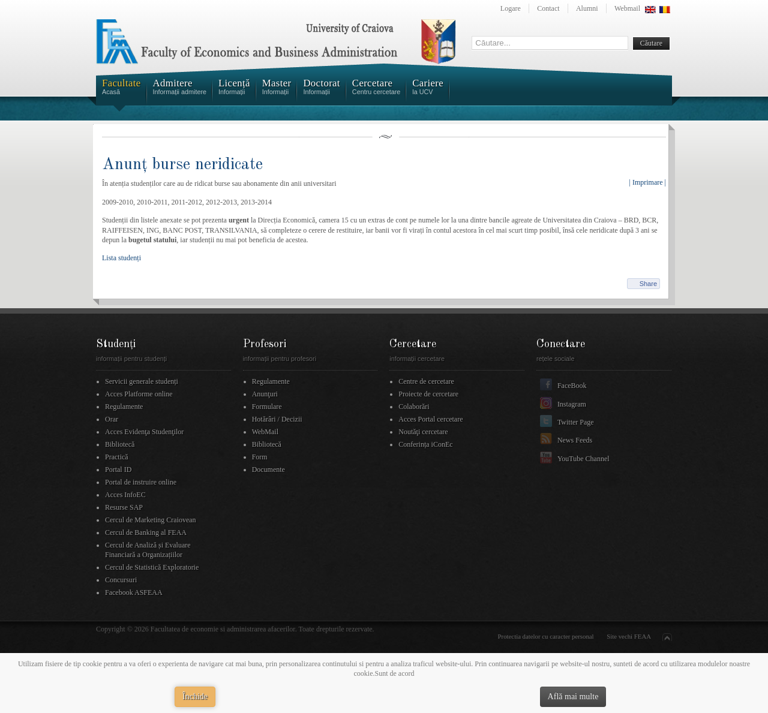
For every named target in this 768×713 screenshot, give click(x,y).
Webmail (627, 8)
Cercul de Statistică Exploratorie (152, 567)
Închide (195, 696)
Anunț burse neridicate (182, 165)
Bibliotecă (119, 444)
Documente (268, 469)
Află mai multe (573, 696)
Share (648, 283)
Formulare (267, 406)
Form (260, 457)
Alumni (587, 8)
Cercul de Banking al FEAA (146, 532)
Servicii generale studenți (141, 381)
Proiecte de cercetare (428, 394)
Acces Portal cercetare (430, 419)
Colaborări (413, 406)
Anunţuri (265, 394)
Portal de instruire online (140, 482)
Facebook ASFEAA (134, 592)
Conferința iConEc (425, 444)
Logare (510, 8)
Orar (111, 419)
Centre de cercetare (426, 381)
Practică (116, 457)
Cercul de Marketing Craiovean (150, 520)
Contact (548, 8)
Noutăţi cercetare (423, 432)
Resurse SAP (124, 507)
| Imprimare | (647, 182)
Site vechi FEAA (629, 636)
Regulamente (124, 406)
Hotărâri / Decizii (277, 419)
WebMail (265, 432)
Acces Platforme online (139, 394)
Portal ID (118, 469)
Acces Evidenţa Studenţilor (144, 432)
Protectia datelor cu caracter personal (546, 636)
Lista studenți (121, 258)
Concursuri (121, 580)
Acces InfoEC (125, 495)
